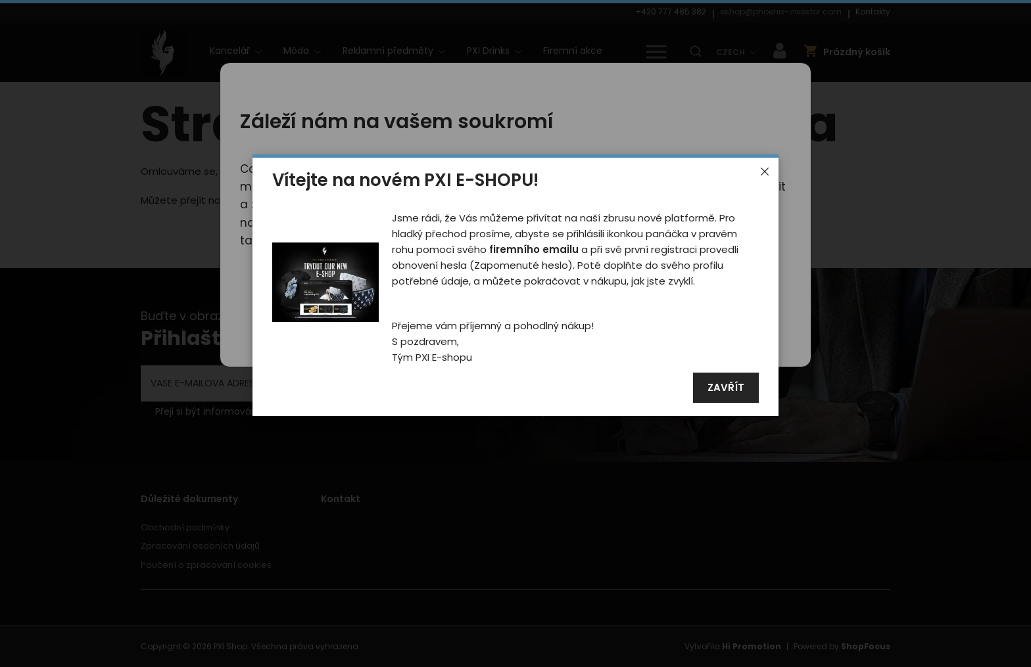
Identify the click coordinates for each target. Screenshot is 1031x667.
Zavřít (725, 388)
